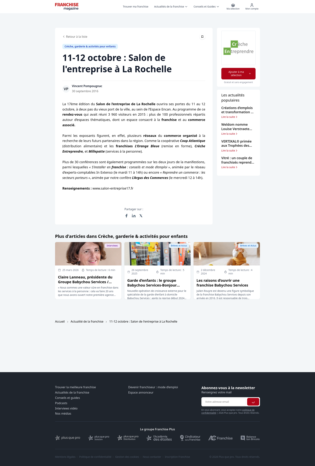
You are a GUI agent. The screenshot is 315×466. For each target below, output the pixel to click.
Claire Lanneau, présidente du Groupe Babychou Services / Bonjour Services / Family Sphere (87, 282)
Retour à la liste (74, 37)
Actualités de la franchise (72, 392)
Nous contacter (152, 456)
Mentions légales (65, 456)
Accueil (60, 321)
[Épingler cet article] (202, 37)
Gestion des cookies (127, 456)
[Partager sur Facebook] (126, 216)
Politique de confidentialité (95, 456)
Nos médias (63, 414)
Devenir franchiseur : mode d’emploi (153, 387)
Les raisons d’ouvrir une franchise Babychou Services (222, 283)
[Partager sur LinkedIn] (134, 216)
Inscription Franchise (177, 456)
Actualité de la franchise (87, 321)
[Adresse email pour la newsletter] (224, 402)
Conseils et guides (67, 398)
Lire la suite (229, 117)
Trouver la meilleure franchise (75, 387)
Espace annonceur (140, 392)
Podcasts (61, 403)
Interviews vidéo (66, 408)
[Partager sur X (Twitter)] (141, 216)
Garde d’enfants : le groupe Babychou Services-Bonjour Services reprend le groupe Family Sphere (152, 287)
